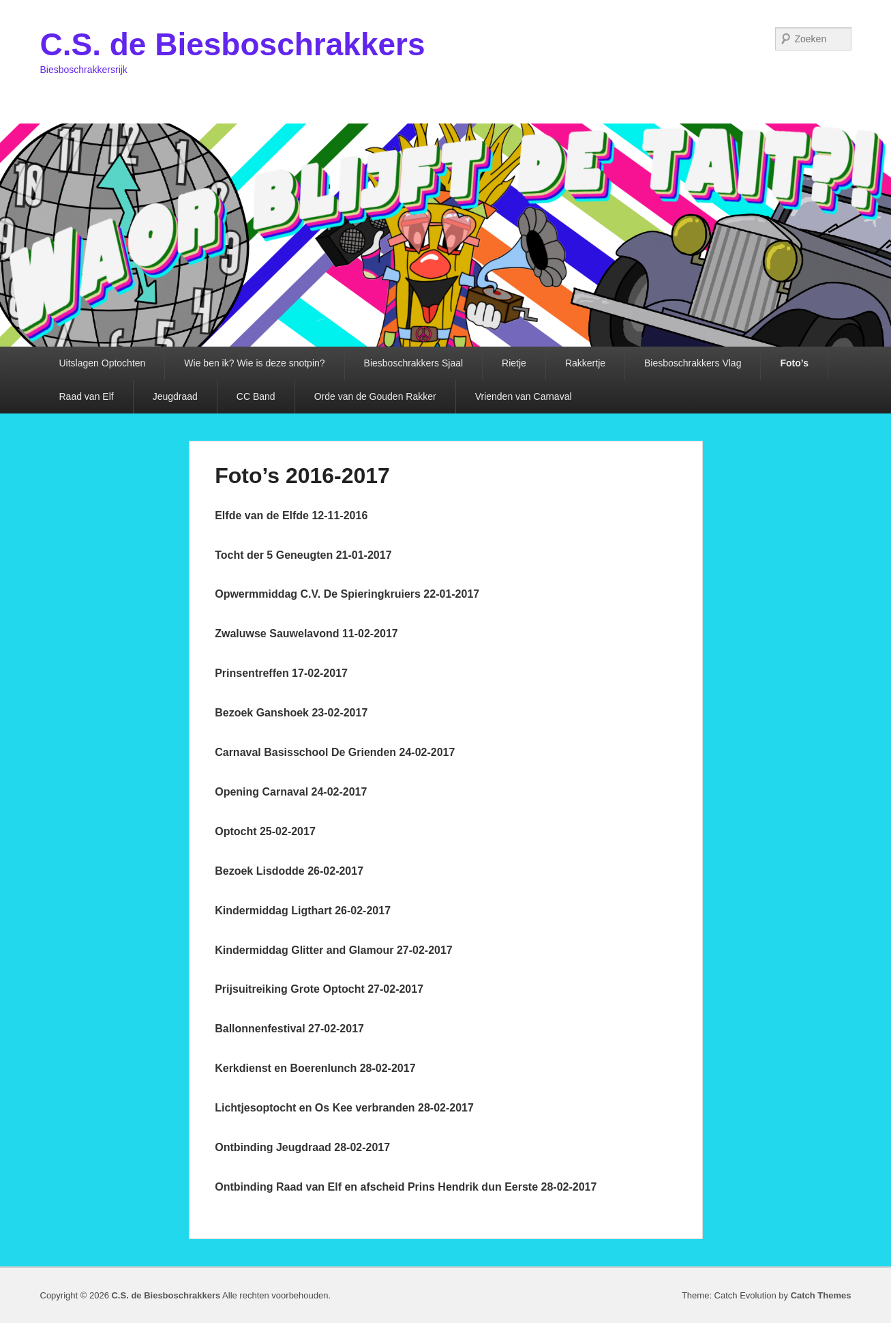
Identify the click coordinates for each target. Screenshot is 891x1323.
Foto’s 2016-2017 (302, 475)
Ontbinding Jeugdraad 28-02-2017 (302, 1147)
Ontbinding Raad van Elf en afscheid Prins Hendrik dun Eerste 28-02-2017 (405, 1187)
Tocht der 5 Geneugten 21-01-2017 (303, 555)
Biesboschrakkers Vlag (692, 363)
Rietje (514, 363)
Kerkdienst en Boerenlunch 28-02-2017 (315, 1068)
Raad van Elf (86, 396)
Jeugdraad (175, 396)
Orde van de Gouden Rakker (375, 396)
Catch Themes (821, 1295)
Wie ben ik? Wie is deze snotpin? (254, 363)
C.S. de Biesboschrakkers (232, 44)
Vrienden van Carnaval (523, 396)
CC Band (256, 396)
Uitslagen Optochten (102, 363)
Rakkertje (585, 363)
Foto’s (794, 363)
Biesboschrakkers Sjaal (414, 363)
